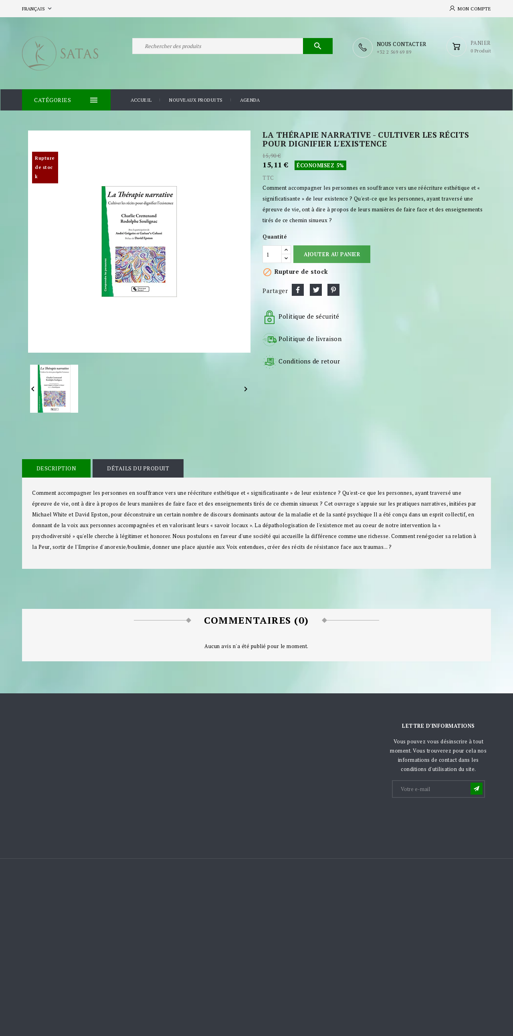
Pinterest (333, 289)
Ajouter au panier (332, 253)
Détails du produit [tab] (137, 468)
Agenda (250, 99)
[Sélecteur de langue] (37, 8)
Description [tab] (56, 468)
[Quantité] (272, 254)
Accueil (141, 99)
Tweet (316, 289)
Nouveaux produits (196, 99)
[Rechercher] (232, 47)
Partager (298, 289)
